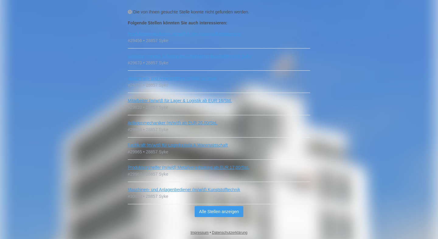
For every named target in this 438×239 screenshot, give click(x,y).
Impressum (200, 232)
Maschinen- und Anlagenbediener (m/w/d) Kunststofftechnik (184, 189)
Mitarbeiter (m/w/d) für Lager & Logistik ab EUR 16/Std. (180, 100)
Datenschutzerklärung (230, 232)
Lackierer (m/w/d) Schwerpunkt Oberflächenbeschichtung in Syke (189, 56)
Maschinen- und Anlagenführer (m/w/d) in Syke (172, 78)
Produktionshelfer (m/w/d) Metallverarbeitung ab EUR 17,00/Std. (188, 167)
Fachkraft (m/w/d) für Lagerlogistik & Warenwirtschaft (178, 145)
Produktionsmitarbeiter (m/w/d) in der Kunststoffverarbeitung (184, 33)
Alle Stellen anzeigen (219, 211)
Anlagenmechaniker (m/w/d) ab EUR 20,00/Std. (172, 122)
